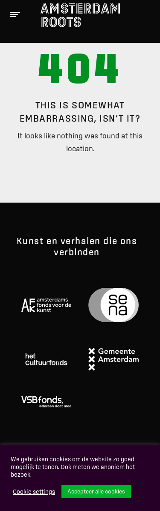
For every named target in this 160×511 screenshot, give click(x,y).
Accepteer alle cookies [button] (96, 491)
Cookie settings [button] (34, 491)
